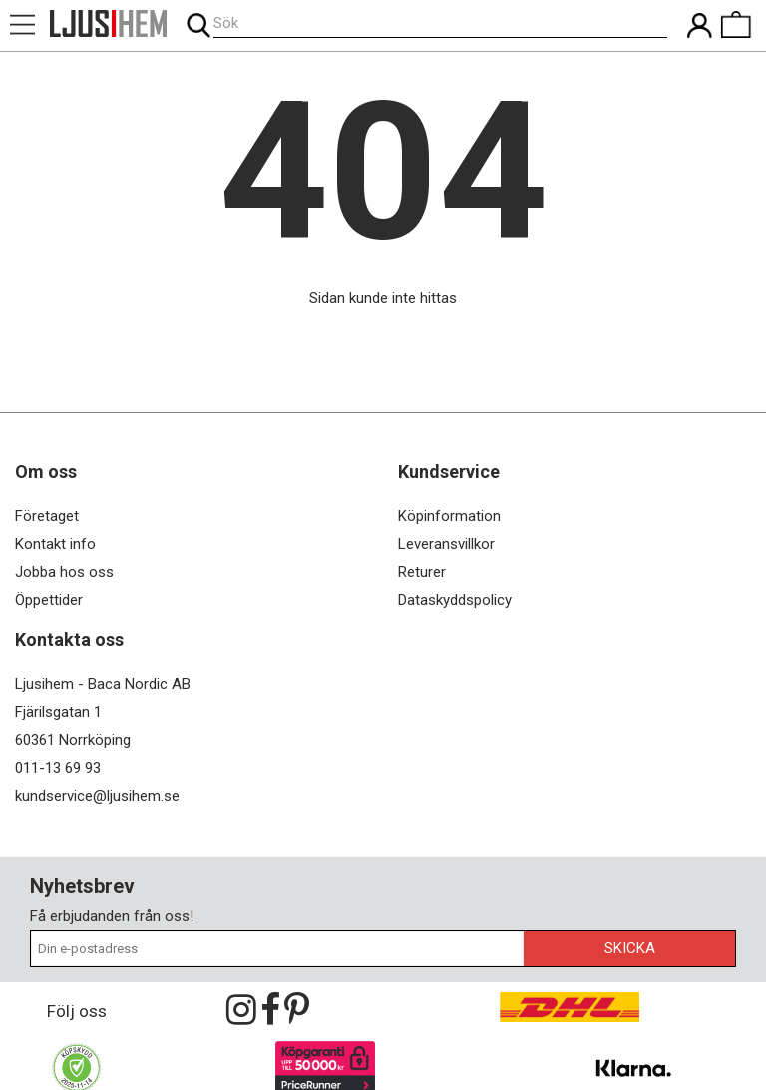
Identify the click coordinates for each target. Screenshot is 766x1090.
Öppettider (49, 600)
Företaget (47, 516)
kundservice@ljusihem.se (97, 796)
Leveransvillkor (446, 544)
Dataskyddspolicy (455, 600)
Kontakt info (55, 544)
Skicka (629, 948)
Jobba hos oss (64, 572)
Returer (422, 572)
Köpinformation (449, 516)
